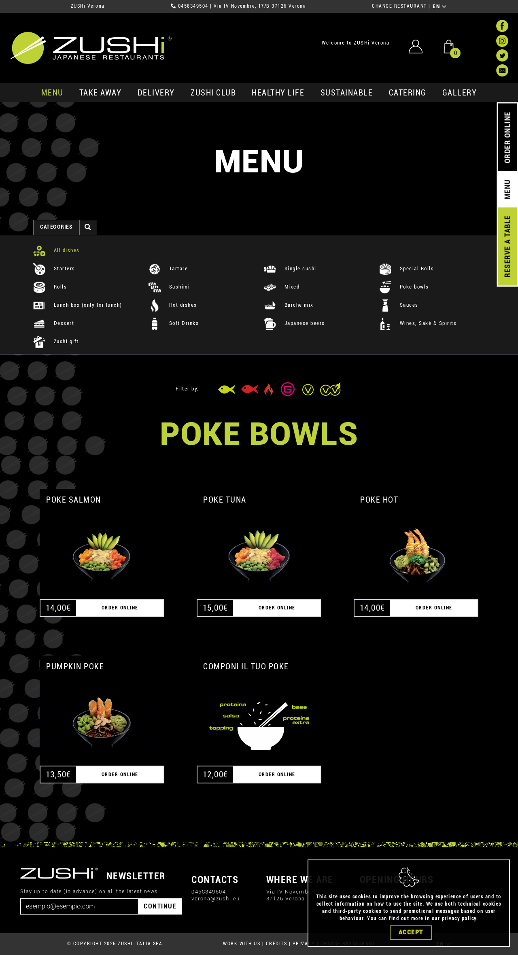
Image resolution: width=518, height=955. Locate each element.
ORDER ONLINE (507, 137)
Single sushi (290, 268)
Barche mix (289, 305)
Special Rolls (406, 268)
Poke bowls (404, 287)
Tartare (168, 268)
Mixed (281, 287)
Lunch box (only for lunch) (77, 305)
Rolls (50, 287)
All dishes (56, 250)
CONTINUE (160, 906)
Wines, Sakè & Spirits (417, 323)
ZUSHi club (213, 93)
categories (56, 227)
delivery (156, 93)
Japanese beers (294, 323)
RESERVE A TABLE (507, 246)
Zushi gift (56, 341)
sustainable (347, 93)
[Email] (79, 906)
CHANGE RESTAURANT (399, 6)
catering (408, 93)
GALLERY (459, 93)
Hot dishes (173, 305)
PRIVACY (304, 944)
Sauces (398, 305)
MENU (52, 93)
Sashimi (169, 287)
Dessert (53, 323)
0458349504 (193, 6)
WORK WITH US (241, 944)
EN (440, 6)
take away (100, 93)
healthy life (278, 93)
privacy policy (459, 924)
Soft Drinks (174, 323)
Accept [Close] (411, 937)
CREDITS (276, 944)
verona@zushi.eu (215, 899)
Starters (54, 268)
